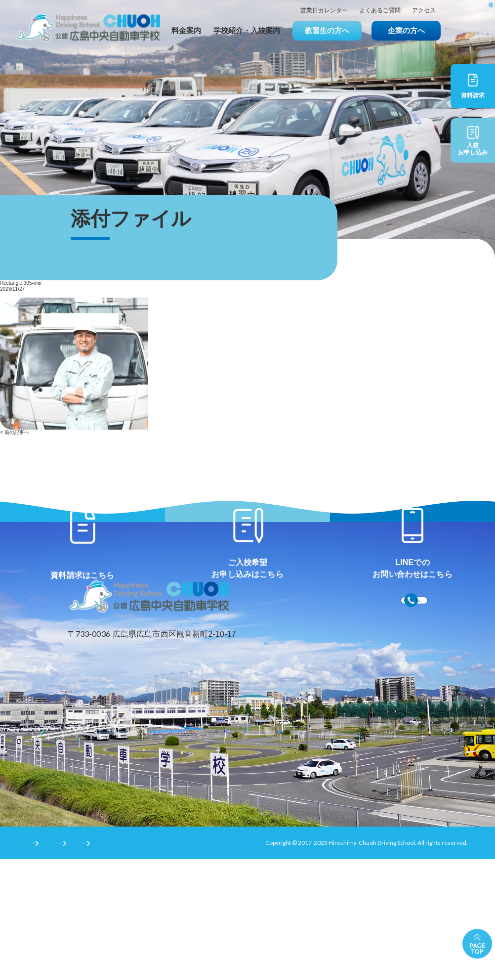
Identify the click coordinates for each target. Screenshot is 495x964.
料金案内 (186, 30)
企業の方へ (406, 30)
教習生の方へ (327, 30)
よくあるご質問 (380, 10)
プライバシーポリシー (136, 947)
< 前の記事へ (14, 432)
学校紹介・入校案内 (246, 30)
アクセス (424, 10)
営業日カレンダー (324, 10)
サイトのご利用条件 (54, 947)
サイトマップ (210, 947)
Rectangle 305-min (20, 283)
